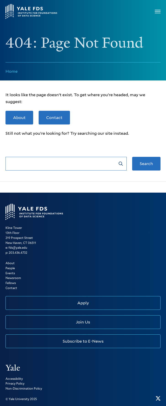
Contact (54, 117)
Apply (83, 302)
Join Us (83, 322)
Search (146, 163)
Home (11, 71)
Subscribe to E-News (83, 341)
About (19, 117)
